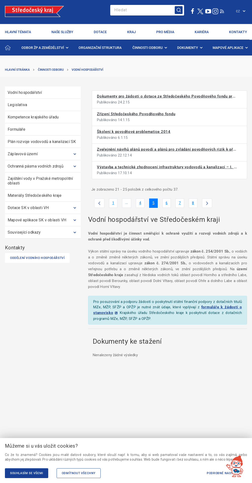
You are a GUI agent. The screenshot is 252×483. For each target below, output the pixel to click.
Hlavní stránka (17, 69)
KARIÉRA (202, 32)
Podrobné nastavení (224, 473)
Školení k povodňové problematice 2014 (134, 131)
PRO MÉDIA (165, 32)
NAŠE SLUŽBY (62, 32)
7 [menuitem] (181, 204)
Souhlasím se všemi (26, 473)
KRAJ (131, 32)
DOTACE (100, 32)
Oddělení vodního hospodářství (37, 258)
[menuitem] (44, 48)
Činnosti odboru (51, 69)
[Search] (147, 10)
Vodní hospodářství (87, 69)
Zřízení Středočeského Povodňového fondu (136, 114)
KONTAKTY (238, 32)
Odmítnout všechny (78, 473)
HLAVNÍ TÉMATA (18, 32)
